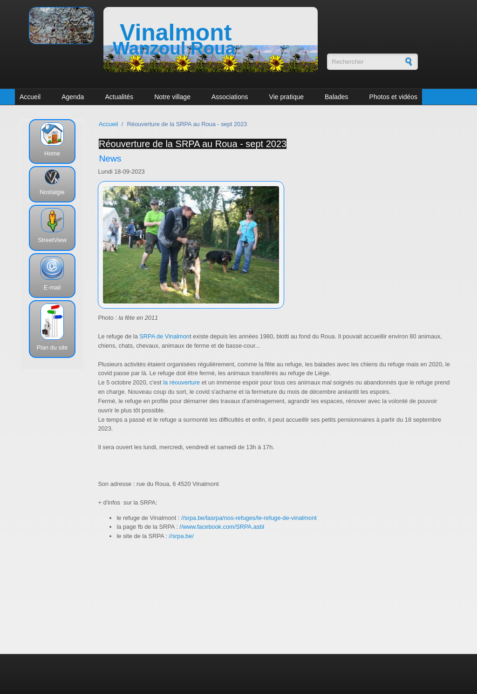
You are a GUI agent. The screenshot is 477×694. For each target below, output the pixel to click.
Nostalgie (52, 192)
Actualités (119, 97)
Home (52, 153)
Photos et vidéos (393, 97)
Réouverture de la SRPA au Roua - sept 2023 (192, 144)
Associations (229, 97)
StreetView (52, 239)
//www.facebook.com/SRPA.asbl (221, 526)
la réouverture (181, 382)
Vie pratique (286, 97)
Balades (336, 97)
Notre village (172, 97)
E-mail (52, 287)
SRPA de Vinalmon (164, 336)
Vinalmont (176, 33)
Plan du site (52, 347)
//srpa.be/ (181, 535)
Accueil (30, 97)
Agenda (72, 97)
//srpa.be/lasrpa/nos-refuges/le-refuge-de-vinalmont (249, 517)
